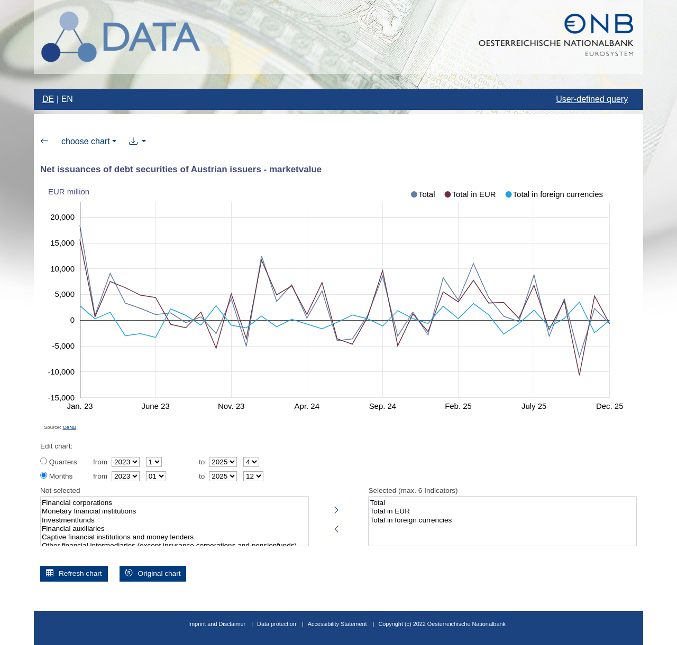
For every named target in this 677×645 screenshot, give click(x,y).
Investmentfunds (174, 520)
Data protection (276, 624)
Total (502, 503)
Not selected (60, 490)
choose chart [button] (85, 141)
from (100, 462)
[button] (138, 141)
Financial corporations (174, 503)
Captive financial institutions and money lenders (174, 537)
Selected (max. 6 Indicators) (413, 490)
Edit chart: (56, 446)
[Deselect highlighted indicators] (336, 527)
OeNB (69, 427)
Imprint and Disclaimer (216, 624)
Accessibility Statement (338, 624)
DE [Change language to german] (48, 99)
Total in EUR (502, 511)
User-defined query (592, 99)
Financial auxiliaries (174, 529)
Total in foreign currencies (502, 520)
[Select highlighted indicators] (336, 508)
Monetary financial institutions (174, 511)
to (202, 462)
